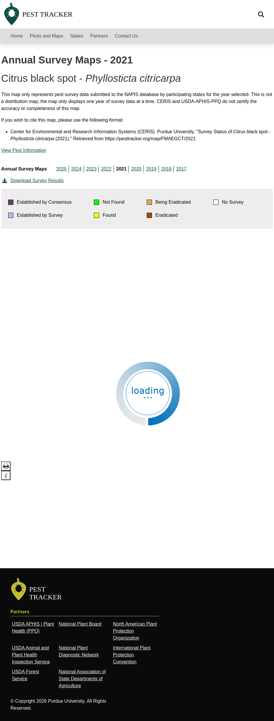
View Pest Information (23, 150)
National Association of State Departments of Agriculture (82, 678)
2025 (61, 168)
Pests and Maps (46, 35)
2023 (91, 168)
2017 (181, 168)
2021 (121, 168)
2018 (166, 168)
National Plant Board (80, 623)
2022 (106, 168)
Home (16, 35)
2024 (76, 168)
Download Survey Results (32, 180)
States (76, 35)
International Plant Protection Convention (132, 654)
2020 (136, 168)
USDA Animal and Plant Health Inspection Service (31, 654)
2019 (151, 168)
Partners (99, 35)
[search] (261, 14)
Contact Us (126, 35)
